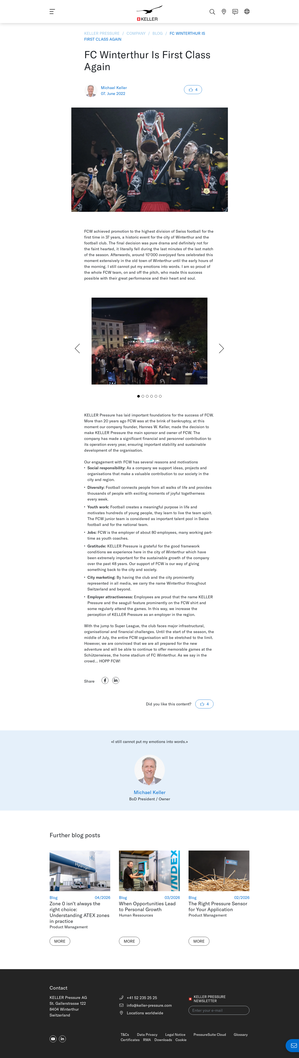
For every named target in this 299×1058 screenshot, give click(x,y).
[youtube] (53, 1038)
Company (136, 33)
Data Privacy (147, 1034)
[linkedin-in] (62, 1038)
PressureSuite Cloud (210, 1034)
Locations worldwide (141, 1012)
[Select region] (247, 13)
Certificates (130, 1040)
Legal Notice (175, 1034)
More (59, 941)
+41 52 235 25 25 (138, 997)
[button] (138, 396)
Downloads (163, 1040)
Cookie (181, 1040)
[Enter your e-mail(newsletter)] (219, 1010)
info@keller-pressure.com (145, 1005)
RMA (147, 1040)
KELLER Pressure (102, 33)
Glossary (241, 1034)
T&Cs (125, 1034)
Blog (157, 33)
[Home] (149, 13)
